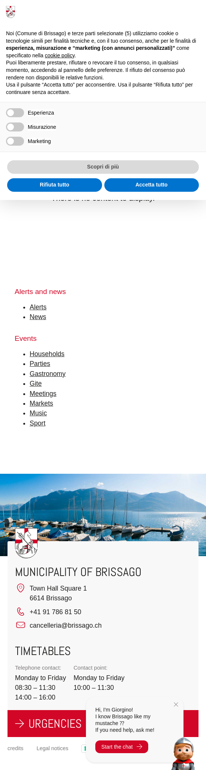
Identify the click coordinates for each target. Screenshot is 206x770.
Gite (36, 383)
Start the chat (121, 747)
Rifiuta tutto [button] (54, 185)
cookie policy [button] (60, 55)
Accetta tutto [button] (151, 185)
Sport (37, 423)
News (38, 317)
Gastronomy (48, 374)
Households (47, 354)
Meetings (43, 393)
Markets (41, 403)
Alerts (38, 307)
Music (38, 413)
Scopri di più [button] (103, 167)
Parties (40, 363)
